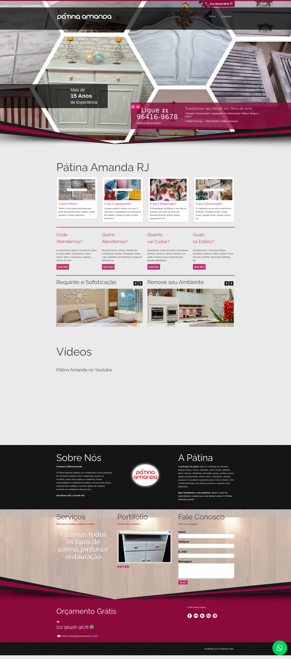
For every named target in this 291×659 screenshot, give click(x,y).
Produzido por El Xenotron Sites (219, 649)
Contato (226, 16)
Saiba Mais (63, 267)
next (138, 107)
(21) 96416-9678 (75, 627)
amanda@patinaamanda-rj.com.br (83, 636)
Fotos (212, 16)
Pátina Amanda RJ (84, 16)
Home (199, 16)
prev (133, 107)
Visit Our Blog (145, 475)
